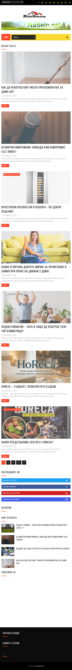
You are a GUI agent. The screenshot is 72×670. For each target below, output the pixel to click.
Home (5, 37)
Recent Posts (8, 46)
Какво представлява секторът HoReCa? (27, 442)
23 (19, 462)
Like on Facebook (36, 487)
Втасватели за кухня (11, 174)
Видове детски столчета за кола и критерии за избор (43, 548)
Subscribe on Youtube (36, 493)
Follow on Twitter (36, 480)
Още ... (5, 106)
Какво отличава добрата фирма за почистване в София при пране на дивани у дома (33, 269)
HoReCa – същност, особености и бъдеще (28, 386)
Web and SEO (40, 666)
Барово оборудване (12, 410)
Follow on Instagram (36, 499)
